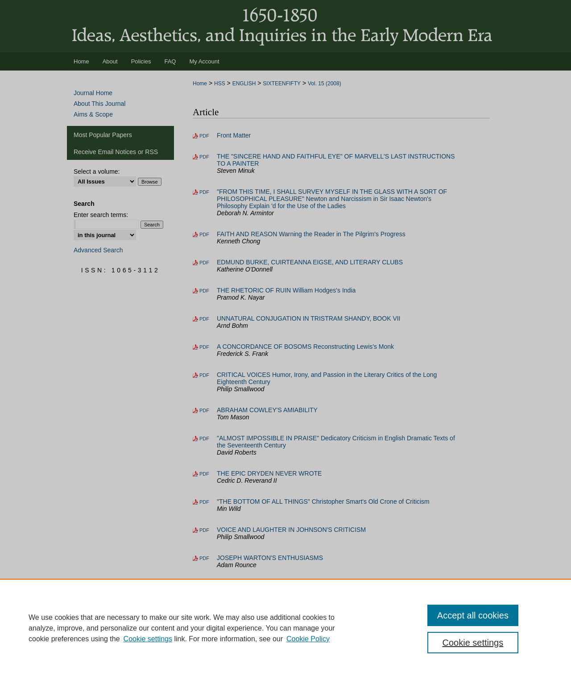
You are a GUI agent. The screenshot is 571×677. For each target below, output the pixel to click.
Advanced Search (98, 250)
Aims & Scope (93, 114)
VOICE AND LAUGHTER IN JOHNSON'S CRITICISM (291, 529)
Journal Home (93, 92)
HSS (219, 83)
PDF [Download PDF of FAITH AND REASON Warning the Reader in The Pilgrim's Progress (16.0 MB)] (204, 234)
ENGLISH (244, 83)
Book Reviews (237, 585)
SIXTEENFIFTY (282, 83)
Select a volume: (97, 171)
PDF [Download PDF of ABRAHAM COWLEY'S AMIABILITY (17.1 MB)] (204, 410)
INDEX (226, 627)
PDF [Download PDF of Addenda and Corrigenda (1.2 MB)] (204, 607)
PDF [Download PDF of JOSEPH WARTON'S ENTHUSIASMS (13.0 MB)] (204, 558)
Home (200, 83)
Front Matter (234, 135)
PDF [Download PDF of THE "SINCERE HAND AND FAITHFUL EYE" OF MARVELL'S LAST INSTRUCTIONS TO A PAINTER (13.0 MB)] (204, 156)
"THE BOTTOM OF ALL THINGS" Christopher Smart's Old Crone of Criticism (323, 501)
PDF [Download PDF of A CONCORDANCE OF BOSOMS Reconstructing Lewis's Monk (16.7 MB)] (204, 347)
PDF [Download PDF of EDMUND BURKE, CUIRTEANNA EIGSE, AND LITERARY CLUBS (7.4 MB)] (204, 262)
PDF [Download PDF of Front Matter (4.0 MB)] (204, 135)
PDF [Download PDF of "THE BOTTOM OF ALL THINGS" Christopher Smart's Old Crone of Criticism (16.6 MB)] (204, 502)
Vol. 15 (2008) (324, 83)
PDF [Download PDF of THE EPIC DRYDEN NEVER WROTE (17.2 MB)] (204, 473)
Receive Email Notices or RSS (116, 151)
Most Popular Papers (103, 134)
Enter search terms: (101, 214)
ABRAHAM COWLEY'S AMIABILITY (267, 410)
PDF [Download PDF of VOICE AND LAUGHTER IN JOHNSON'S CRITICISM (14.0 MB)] (204, 530)
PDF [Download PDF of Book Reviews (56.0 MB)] (204, 586)
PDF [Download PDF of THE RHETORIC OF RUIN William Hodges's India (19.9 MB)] (204, 290)
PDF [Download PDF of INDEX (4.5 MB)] (204, 628)
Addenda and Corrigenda (251, 606)
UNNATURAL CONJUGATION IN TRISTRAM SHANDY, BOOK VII (309, 318)
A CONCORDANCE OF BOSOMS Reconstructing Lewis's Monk (305, 346)
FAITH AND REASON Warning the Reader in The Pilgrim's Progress (311, 234)
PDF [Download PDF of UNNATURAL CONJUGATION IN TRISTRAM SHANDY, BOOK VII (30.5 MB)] (204, 319)
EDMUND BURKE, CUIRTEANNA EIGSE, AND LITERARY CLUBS (310, 262)
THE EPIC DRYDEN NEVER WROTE (269, 473)
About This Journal (99, 103)
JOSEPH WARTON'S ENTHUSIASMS (270, 557)
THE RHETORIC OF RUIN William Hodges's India (286, 290)
